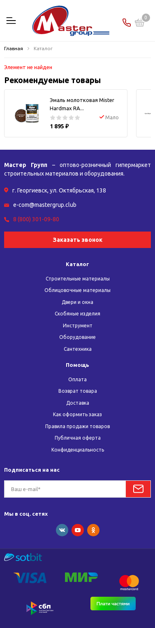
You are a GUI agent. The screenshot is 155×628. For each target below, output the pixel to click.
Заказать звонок (77, 239)
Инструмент (78, 325)
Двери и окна (77, 302)
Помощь (77, 365)
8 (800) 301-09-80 (36, 219)
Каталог (77, 264)
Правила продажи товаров (77, 426)
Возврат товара (77, 391)
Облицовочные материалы (77, 290)
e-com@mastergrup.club (44, 205)
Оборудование (77, 337)
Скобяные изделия (77, 313)
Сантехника (78, 349)
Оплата (77, 379)
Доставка (77, 403)
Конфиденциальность (77, 449)
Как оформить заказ (77, 414)
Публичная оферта (78, 437)
